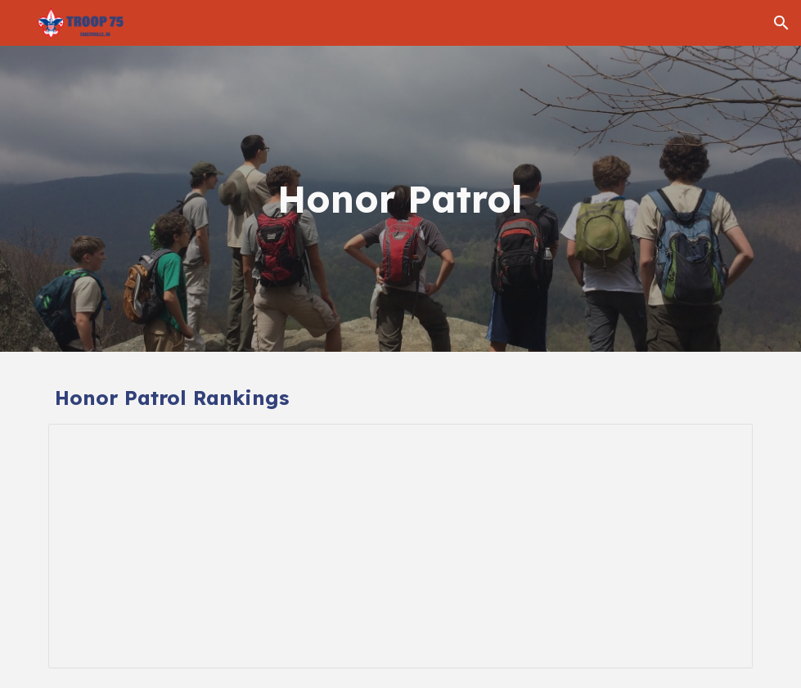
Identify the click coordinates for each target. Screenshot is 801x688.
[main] (400, 199)
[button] (781, 23)
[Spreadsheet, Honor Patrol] (400, 546)
